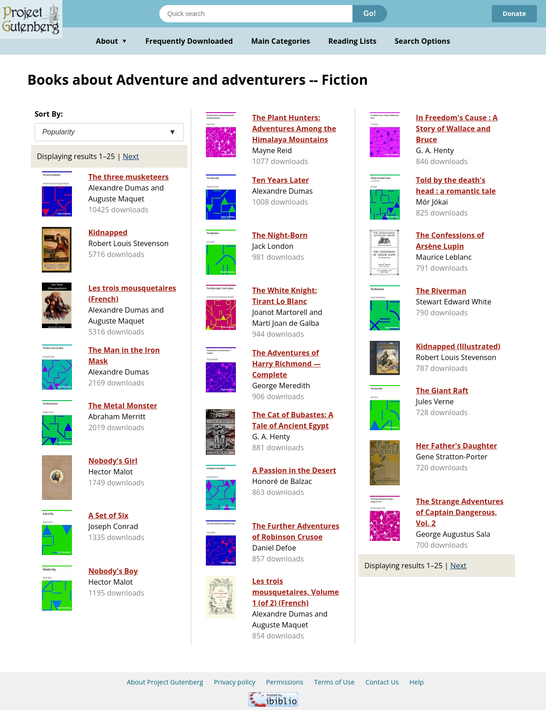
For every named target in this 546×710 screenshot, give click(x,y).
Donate (514, 13)
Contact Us (381, 682)
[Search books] (255, 13)
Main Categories (280, 41)
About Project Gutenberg (165, 682)
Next (131, 156)
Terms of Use (334, 682)
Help (416, 682)
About (112, 41)
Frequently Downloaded (189, 41)
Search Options (422, 41)
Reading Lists (352, 41)
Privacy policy (234, 682)
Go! (369, 13)
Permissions (284, 682)
